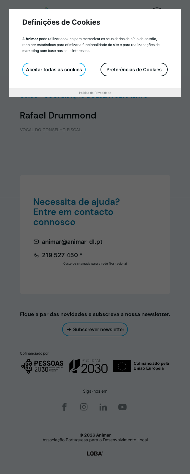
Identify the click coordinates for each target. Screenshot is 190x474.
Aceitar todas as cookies (54, 69)
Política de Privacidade (95, 92)
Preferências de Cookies (134, 69)
